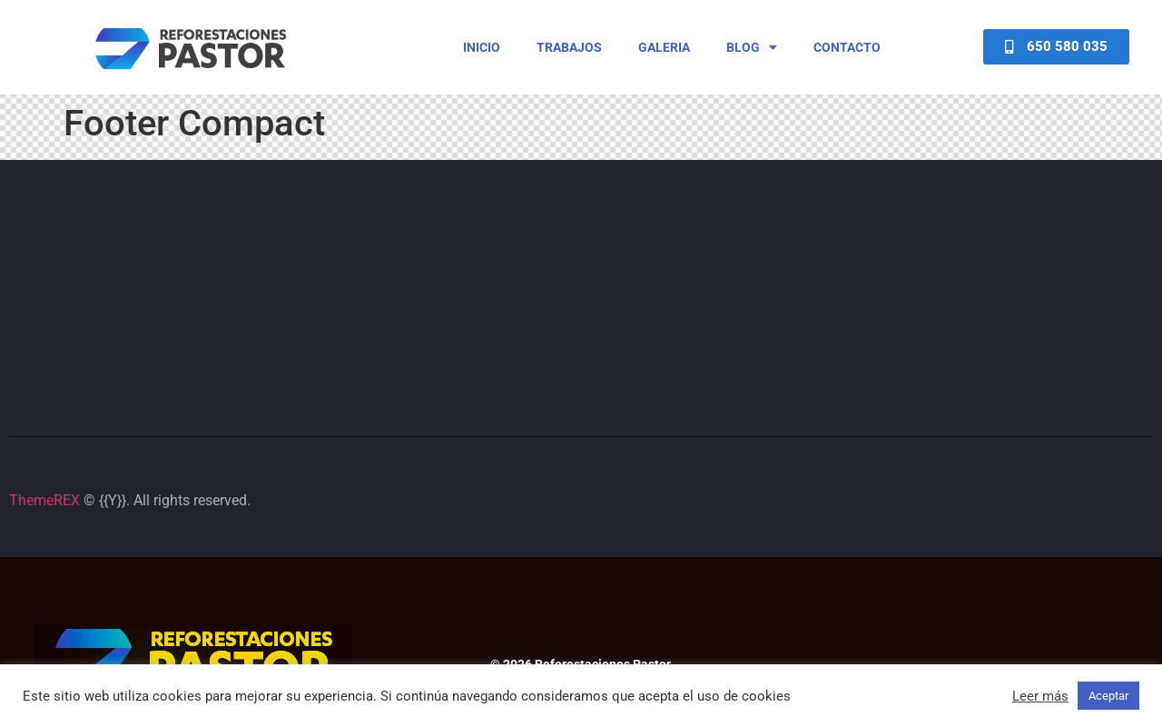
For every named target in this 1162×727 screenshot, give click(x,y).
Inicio (481, 47)
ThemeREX (44, 500)
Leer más (1040, 696)
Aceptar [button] (1108, 695)
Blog (751, 47)
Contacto (847, 47)
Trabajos (569, 47)
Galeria (664, 47)
